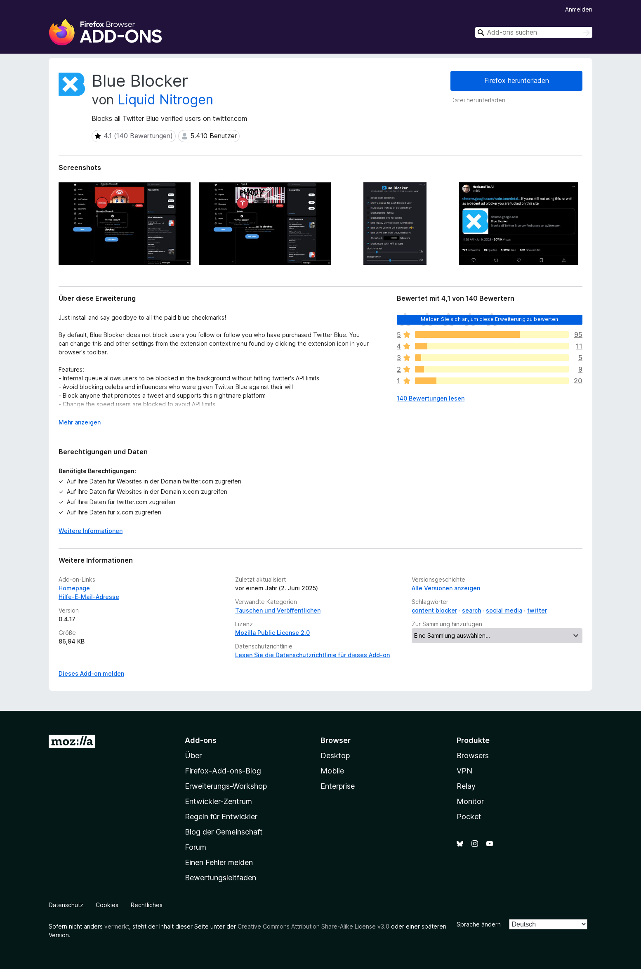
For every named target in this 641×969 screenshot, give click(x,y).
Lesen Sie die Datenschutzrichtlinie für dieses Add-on (312, 654)
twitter (537, 610)
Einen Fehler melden (219, 862)
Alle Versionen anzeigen (446, 588)
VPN (464, 770)
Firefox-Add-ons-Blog (223, 770)
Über (193, 755)
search (471, 610)
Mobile (332, 770)
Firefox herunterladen (516, 80)
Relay (466, 786)
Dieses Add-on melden (91, 673)
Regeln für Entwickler (221, 816)
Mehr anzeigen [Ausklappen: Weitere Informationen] (80, 422)
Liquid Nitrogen (165, 100)
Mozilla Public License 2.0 (272, 632)
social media (504, 610)
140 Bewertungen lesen (430, 398)
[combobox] (533, 32)
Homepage (74, 588)
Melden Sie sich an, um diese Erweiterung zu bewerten (489, 319)
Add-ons (201, 740)
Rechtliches (147, 904)
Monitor (470, 801)
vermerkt (116, 926)
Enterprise (337, 786)
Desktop (335, 755)
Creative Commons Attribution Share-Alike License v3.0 (313, 926)
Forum (195, 847)
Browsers (473, 755)
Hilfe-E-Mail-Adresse (89, 596)
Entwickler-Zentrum (218, 801)
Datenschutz (66, 904)
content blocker (434, 610)
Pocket (469, 816)
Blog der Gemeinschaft (224, 832)
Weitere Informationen (91, 530)
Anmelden (578, 9)
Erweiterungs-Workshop (226, 786)
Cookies (107, 904)
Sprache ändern (479, 924)
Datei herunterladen (477, 100)
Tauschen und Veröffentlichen (277, 610)
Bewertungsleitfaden (220, 877)
